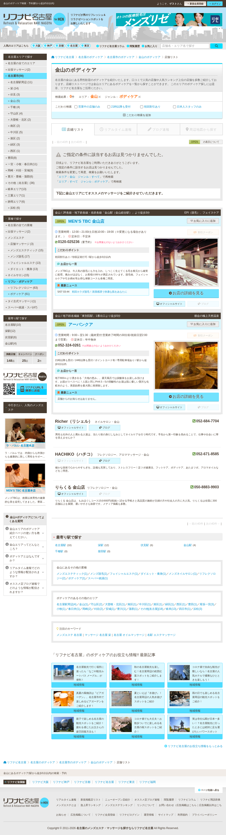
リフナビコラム (187, 799)
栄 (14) (13, 88)
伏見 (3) (14, 94)
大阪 (36, 45)
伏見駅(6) (11, 337)
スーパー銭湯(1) (98, 578)
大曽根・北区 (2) (19, 119)
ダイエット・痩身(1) (153, 573)
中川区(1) (145, 604)
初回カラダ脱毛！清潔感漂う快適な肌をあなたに (99, 291)
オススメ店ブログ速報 (147, 799)
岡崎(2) (86, 608)
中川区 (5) (15, 132)
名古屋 (72, 45)
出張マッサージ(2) (17, 69)
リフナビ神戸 (61, 782)
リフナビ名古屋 (104, 782)
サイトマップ (165, 814)
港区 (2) (14, 138)
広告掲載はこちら (186, 805)
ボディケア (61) (19, 294)
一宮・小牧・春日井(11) (21, 164)
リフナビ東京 (126, 782)
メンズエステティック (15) (25, 250)
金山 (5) (14, 101)
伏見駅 (145, 545)
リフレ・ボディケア (18, 281)
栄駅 (100, 545)
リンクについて (146, 805)
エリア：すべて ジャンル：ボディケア (83, 181)
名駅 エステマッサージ (161, 635)
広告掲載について (81, 814)
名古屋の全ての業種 (18, 225)
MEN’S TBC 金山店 (79, 221)
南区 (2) (14, 125)
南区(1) (132, 604)
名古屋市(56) (14, 75)
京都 (60, 45)
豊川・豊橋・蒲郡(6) (19, 176)
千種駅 (59, 551)
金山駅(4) (11, 343)
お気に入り (149, 46)
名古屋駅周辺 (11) (20, 82)
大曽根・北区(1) (115, 604)
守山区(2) (96, 604)
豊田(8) (11, 157)
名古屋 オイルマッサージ (129, 635)
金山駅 (188, 545)
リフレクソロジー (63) (23, 287)
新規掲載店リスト (91, 799)
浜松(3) (197, 608)
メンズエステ (14, 237)
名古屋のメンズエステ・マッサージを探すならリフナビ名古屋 (114, 828)
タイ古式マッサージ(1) (20, 301)
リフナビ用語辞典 (210, 799)
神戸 (48, 45)
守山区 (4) (15, 113)
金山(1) (83, 604)
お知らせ (61, 814)
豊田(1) (192, 604)
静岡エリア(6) (15, 201)
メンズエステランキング (119, 805)
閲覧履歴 (133, 46)
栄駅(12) (10, 331)
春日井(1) (74, 608)
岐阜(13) (171, 608)
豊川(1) (121, 608)
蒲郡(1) (133, 608)
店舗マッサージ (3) (21, 244)
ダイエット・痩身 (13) (23, 269)
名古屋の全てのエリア (20, 63)
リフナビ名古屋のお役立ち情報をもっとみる (193, 746)
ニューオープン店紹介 (117, 799)
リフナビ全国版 (15, 782)
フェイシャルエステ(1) (124, 573)
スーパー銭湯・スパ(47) (21, 307)
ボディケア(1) (76, 578)
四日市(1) (185, 608)
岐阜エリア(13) (15, 189)
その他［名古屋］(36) (20, 183)
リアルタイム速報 (66, 799)
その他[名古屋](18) (151, 608)
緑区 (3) (14, 144)
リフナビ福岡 (147, 782)
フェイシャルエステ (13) (24, 262)
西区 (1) (14, 151)
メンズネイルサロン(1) (183, 573)
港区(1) (157, 604)
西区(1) (180, 604)
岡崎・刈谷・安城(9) (19, 170)
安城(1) (110, 608)
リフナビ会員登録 (105, 814)
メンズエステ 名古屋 (69, 635)
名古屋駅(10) (13, 324)
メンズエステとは (66, 805)
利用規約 (183, 814)
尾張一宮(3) (207, 604)
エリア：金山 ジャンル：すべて (79, 176)
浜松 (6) (14, 207)
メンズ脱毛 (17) (19, 256)
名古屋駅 (60, 545)
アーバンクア (74, 324)
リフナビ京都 (82, 782)
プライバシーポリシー (204, 814)
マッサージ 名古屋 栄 (98, 635)
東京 (85, 45)
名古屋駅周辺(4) (66, 604)
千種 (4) (14, 107)
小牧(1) (61, 608)
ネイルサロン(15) (17, 275)
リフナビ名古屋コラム (110, 46)
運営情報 (149, 814)
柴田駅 (102, 551)
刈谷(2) (98, 608)
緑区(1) (169, 604)
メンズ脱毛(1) (98, 573)
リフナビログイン (129, 814)
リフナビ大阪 (40, 782)
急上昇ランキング (91, 805)
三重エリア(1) (15, 195)
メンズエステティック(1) (72, 573)
